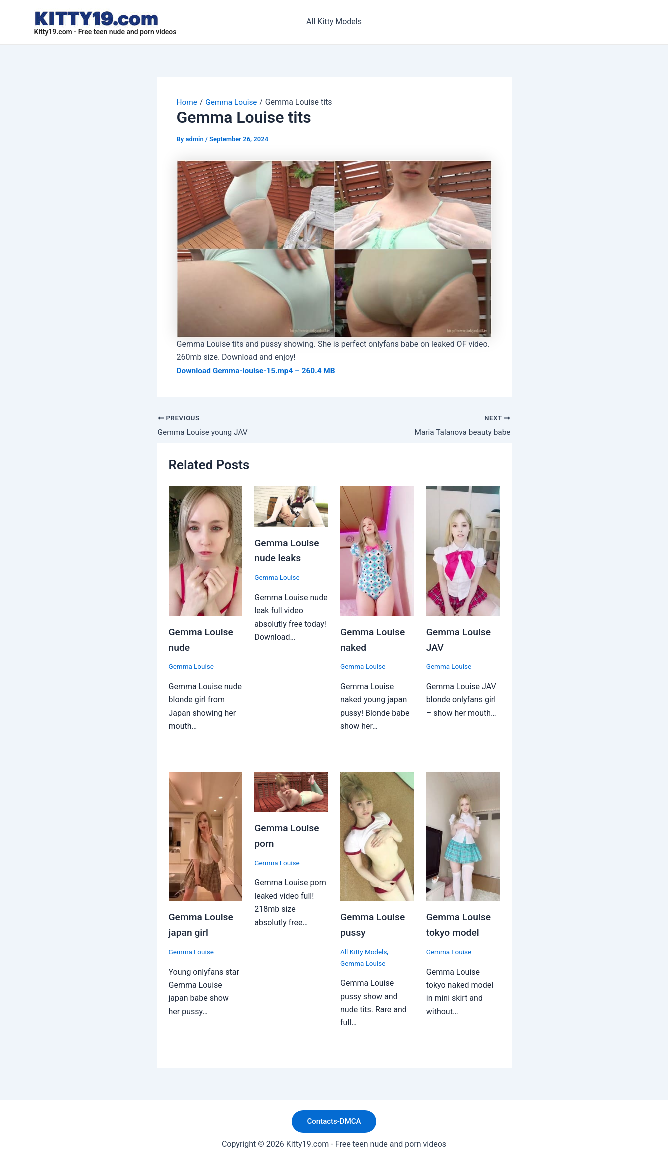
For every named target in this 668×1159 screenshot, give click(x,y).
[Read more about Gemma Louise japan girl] (205, 835)
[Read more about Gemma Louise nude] (205, 551)
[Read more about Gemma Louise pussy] (377, 835)
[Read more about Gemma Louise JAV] (463, 551)
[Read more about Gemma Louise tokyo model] (463, 835)
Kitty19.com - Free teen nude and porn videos (105, 32)
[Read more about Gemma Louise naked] (377, 551)
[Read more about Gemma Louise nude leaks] (291, 506)
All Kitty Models (334, 21)
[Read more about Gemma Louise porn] (291, 790)
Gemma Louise (192, 666)
